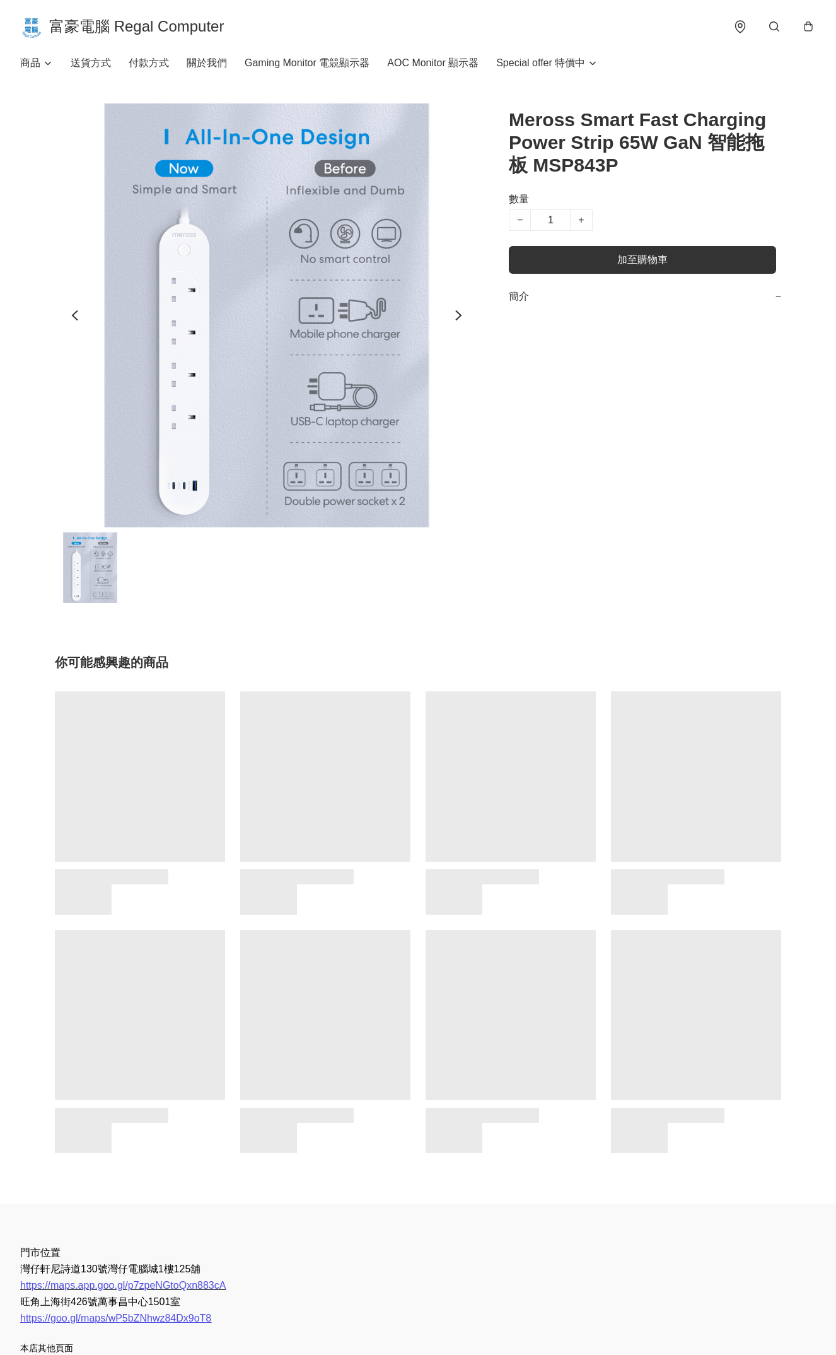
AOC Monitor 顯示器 (433, 62)
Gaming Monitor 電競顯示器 (307, 62)
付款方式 (149, 62)
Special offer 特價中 (540, 62)
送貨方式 (91, 62)
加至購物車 (642, 259)
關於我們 (207, 62)
